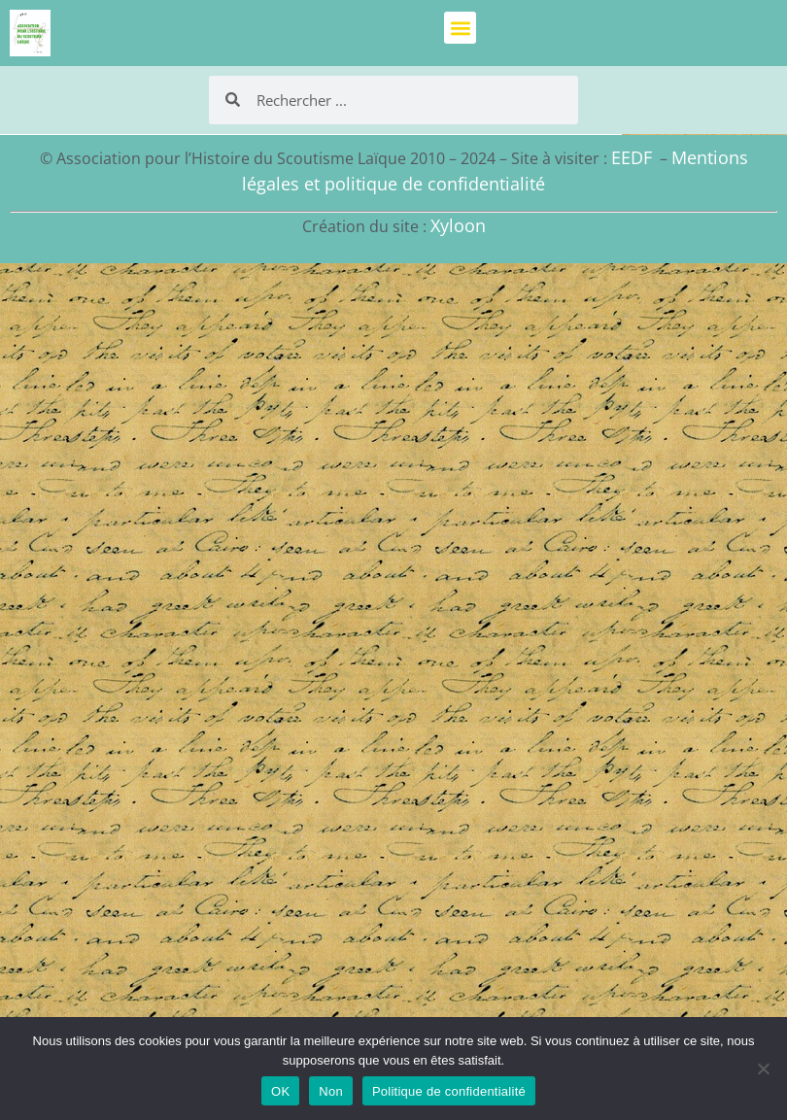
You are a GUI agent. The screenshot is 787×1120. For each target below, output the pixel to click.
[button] (460, 28)
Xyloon (458, 225)
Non (331, 1091)
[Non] (762, 1068)
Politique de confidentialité (449, 1091)
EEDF (631, 157)
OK (280, 1091)
